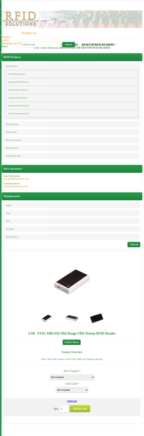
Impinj (8, 205)
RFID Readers (12, 66)
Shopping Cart (28, 33)
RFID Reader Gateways (18, 90)
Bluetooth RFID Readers (18, 105)
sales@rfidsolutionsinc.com (16, 179)
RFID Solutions (12, 237)
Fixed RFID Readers (17, 74)
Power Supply (71, 371)
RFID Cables (11, 132)
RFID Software (12, 148)
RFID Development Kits (18, 113)
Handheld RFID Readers (18, 82)
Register (6, 36)
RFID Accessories (13, 140)
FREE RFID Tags (13, 156)
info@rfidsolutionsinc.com (16, 186)
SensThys (10, 229)
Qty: (56, 408)
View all (134, 244)
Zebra (8, 213)
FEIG (8, 221)
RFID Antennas (12, 124)
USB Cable (71, 383)
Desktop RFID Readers (18, 98)
